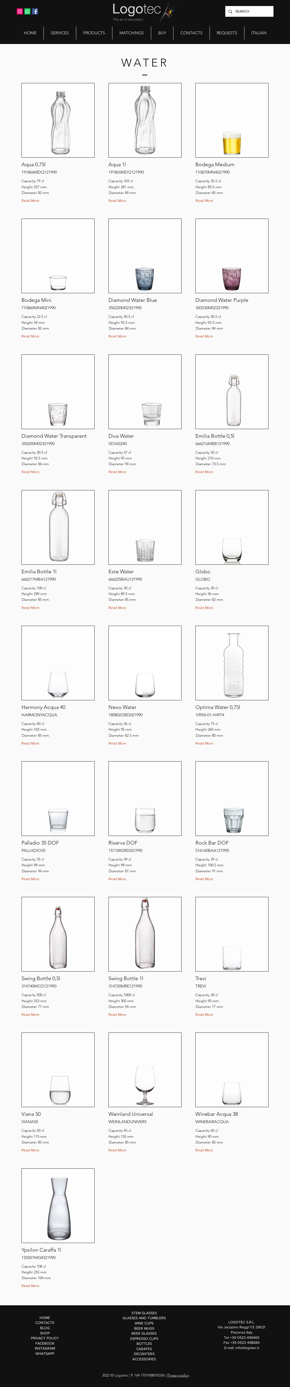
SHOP (45, 1333)
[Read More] (31, 200)
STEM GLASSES (144, 1313)
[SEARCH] (248, 11)
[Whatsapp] (27, 11)
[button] (60, 33)
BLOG (45, 1328)
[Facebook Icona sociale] (35, 11)
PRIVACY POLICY (45, 1338)
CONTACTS (44, 1323)
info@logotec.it (247, 1348)
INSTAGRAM (45, 1348)
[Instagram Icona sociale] (20, 11)
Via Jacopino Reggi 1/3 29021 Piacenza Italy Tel (241, 1332)
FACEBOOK (44, 1343)
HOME (45, 1318)
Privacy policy (178, 1375)
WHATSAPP (44, 1353)
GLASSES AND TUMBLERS (144, 1318)
